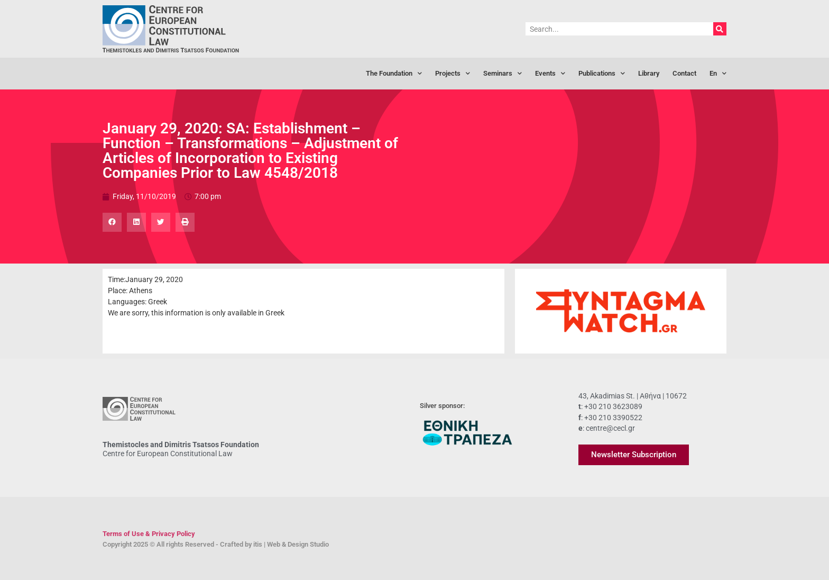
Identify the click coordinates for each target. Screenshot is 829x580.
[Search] (719, 28)
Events (550, 73)
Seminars (502, 73)
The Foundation (394, 73)
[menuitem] (718, 73)
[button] (112, 222)
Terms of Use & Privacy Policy (149, 534)
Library (648, 73)
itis (257, 544)
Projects (452, 73)
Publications (601, 73)
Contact (684, 73)
